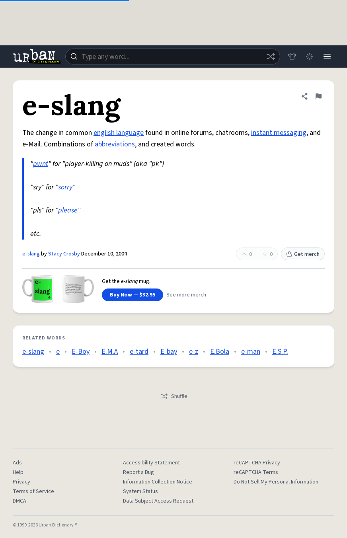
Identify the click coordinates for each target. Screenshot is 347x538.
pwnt (40, 164)
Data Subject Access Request (158, 501)
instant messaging (278, 133)
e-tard (139, 352)
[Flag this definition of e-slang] (318, 96)
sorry (65, 187)
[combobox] (172, 56)
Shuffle (173, 396)
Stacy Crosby (64, 254)
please (68, 210)
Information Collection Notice (157, 482)
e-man (250, 352)
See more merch (186, 295)
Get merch (303, 254)
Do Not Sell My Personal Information (276, 482)
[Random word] (270, 56)
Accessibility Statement (151, 463)
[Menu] (327, 56)
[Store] (292, 56)
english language (119, 133)
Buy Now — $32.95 (132, 295)
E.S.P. (280, 352)
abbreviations (115, 144)
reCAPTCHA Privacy (257, 463)
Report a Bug (138, 472)
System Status (140, 491)
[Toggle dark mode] (309, 56)
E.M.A (109, 352)
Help (18, 472)
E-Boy (81, 352)
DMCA (19, 501)
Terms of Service (33, 491)
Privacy (21, 482)
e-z (193, 352)
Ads (17, 463)
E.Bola (219, 352)
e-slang (31, 254)
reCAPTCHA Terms (256, 472)
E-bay (168, 352)
